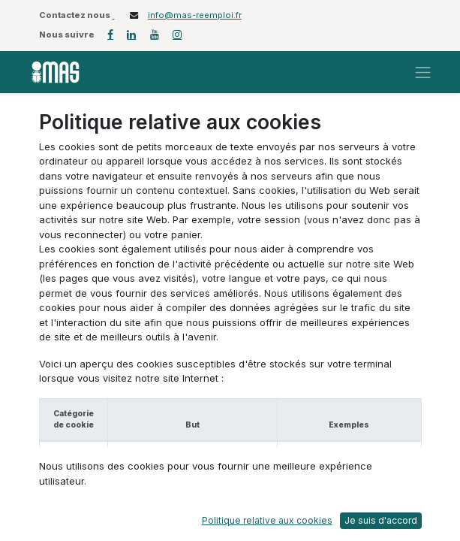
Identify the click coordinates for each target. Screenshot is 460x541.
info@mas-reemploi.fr (195, 15)
